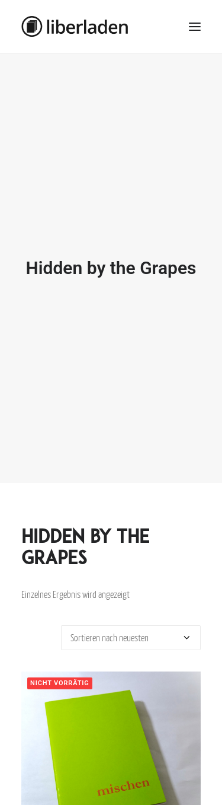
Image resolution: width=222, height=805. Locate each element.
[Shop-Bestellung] (131, 631)
